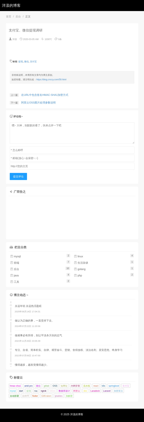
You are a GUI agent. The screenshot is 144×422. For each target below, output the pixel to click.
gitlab (46, 386)
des (85, 391)
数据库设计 (64, 391)
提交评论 (18, 176)
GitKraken (46, 396)
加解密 (69, 396)
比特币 (25, 396)
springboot (114, 386)
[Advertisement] (46, 216)
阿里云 (76, 391)
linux (78, 256)
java (14, 275)
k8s (103, 386)
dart (21, 391)
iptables (58, 396)
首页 (8, 16)
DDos (52, 391)
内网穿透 (75, 386)
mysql (15, 256)
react (95, 386)
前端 (14, 262)
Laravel (106, 391)
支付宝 (33, 61)
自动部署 (14, 396)
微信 (26, 61)
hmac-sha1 (15, 386)
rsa (36, 391)
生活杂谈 (81, 262)
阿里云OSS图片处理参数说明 (38, 102)
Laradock (95, 391)
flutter (35, 396)
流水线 (86, 386)
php (78, 275)
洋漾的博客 (11, 5)
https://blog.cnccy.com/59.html (51, 79)
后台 (18, 16)
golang (80, 269)
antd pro (28, 386)
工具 (14, 281)
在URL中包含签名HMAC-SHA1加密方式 (44, 94)
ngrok (43, 391)
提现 (20, 61)
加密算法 (118, 391)
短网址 (64, 386)
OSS (55, 386)
